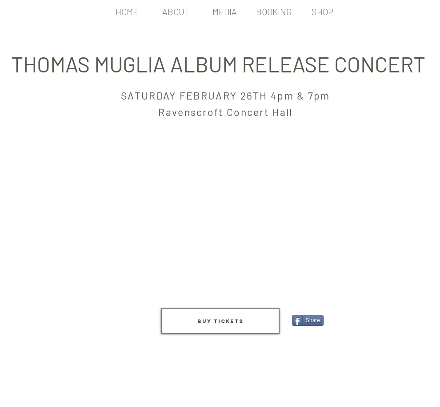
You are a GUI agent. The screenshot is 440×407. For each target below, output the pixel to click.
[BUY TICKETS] (220, 321)
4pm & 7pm (300, 95)
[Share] (308, 320)
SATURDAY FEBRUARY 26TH (196, 95)
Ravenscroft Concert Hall (225, 112)
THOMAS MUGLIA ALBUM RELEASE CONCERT (220, 64)
